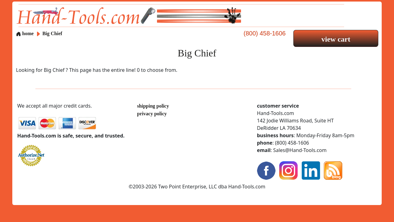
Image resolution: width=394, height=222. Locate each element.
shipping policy (153, 106)
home (25, 33)
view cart (335, 39)
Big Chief (52, 33)
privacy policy (152, 113)
